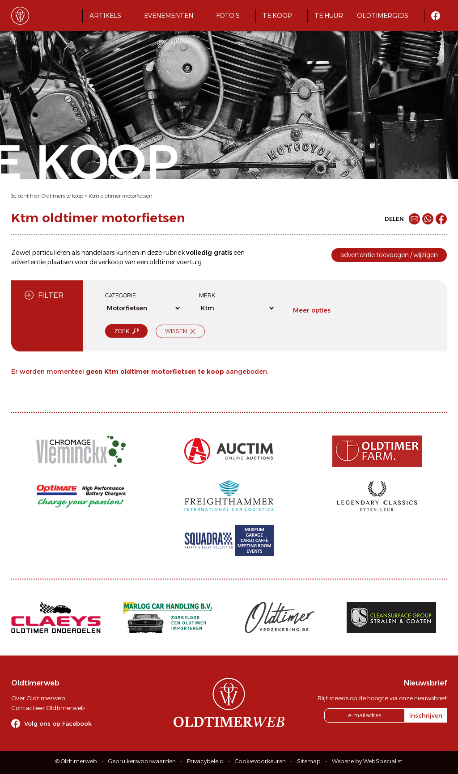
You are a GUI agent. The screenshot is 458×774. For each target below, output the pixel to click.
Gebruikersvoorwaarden (142, 761)
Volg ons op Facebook (58, 723)
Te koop (277, 16)
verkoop (110, 262)
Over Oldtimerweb (38, 698)
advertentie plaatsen (42, 262)
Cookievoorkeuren (260, 761)
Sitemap (309, 761)
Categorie (120, 295)
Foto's (228, 16)
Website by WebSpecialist (367, 761)
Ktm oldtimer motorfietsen (121, 196)
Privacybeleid (205, 761)
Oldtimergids (382, 16)
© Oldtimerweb (76, 761)
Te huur (328, 16)
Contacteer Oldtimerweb (48, 707)
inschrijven (425, 715)
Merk (207, 295)
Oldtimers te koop (62, 196)
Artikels (105, 16)
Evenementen (168, 16)
